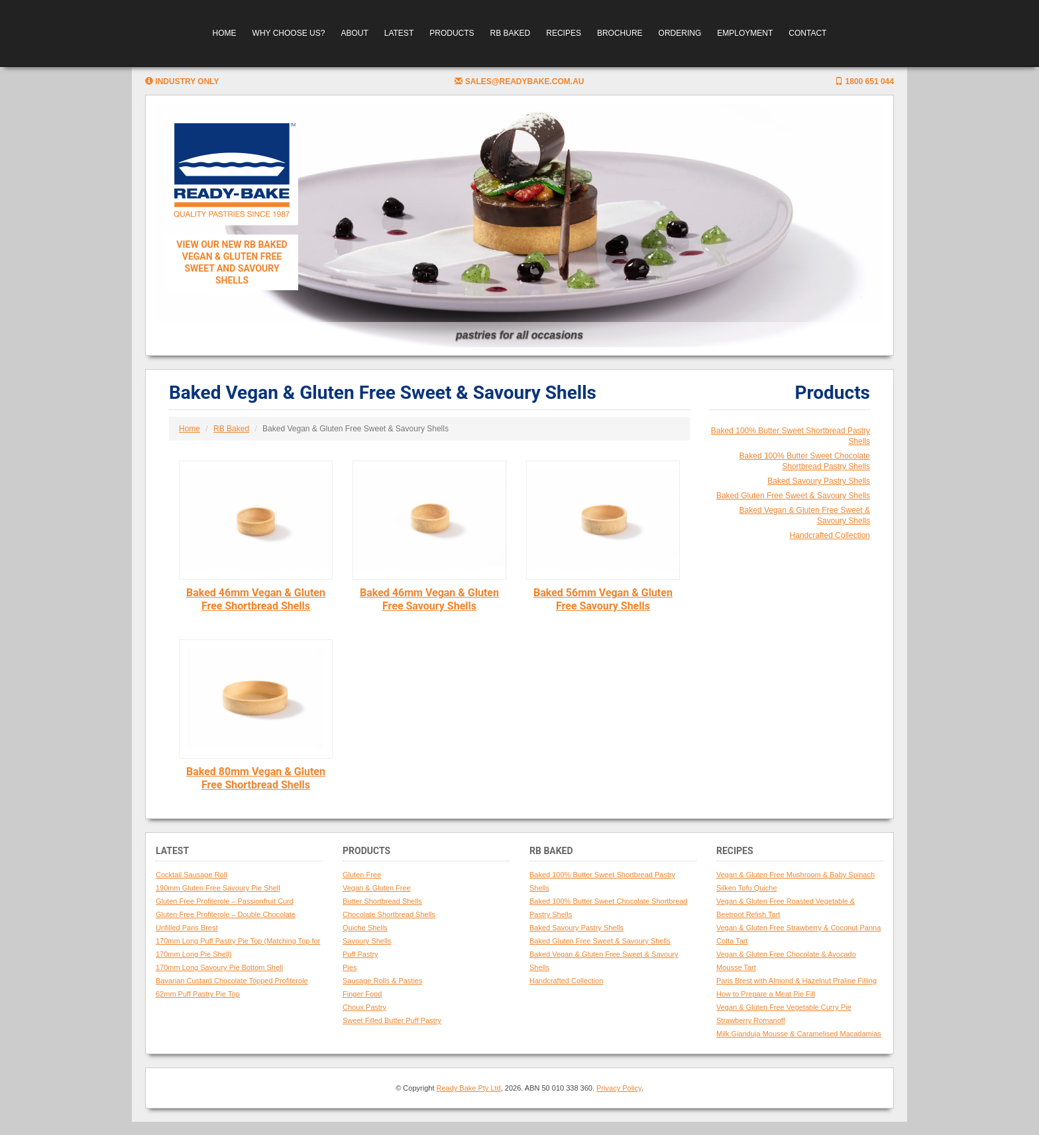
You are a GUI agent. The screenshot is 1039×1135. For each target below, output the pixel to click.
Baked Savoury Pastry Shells (818, 481)
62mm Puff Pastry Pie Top (198, 994)
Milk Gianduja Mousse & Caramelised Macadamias (798, 1034)
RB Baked (510, 33)
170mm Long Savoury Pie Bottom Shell (219, 967)
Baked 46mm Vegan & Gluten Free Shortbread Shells (255, 599)
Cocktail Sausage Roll (191, 875)
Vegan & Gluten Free (377, 888)
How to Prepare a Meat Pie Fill (765, 994)
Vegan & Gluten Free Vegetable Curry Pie (783, 1007)
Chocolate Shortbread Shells (389, 914)
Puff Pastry (360, 954)
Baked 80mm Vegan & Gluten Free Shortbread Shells (255, 778)
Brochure (620, 33)
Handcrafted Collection (830, 535)
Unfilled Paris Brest (187, 928)
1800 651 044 (864, 81)
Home (225, 33)
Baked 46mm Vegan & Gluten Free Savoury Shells (429, 599)
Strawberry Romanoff (750, 1020)
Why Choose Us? (288, 33)
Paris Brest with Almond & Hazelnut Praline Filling (796, 981)
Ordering (680, 33)
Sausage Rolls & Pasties (382, 981)
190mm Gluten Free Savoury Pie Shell (218, 888)
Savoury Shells (367, 941)
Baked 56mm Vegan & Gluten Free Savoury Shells (603, 599)
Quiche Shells (365, 928)
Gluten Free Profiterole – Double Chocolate (226, 914)
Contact (807, 33)
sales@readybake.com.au (519, 81)
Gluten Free (362, 875)
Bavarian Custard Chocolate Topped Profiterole (232, 981)
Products (451, 33)
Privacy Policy (618, 1088)
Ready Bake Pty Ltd (469, 1088)
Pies (349, 967)
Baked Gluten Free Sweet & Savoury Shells (793, 495)
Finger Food (362, 994)
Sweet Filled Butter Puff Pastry (392, 1020)
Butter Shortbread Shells (382, 901)
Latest (398, 33)
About (354, 33)
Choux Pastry (364, 1007)
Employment (745, 33)
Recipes (563, 33)
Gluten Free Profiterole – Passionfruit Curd (225, 901)
